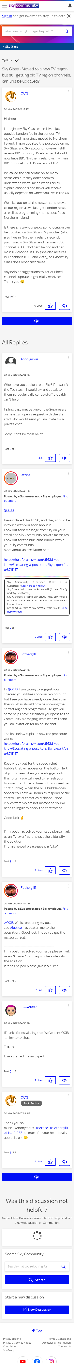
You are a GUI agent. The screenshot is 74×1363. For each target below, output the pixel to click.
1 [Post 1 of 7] (10, 296)
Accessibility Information (56, 1342)
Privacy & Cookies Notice (17, 1342)
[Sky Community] (24, 6)
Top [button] (39, 1330)
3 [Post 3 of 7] (10, 627)
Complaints (9, 1346)
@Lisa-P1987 (13, 1133)
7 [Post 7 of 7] (10, 1152)
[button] (68, 92)
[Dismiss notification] (69, 16)
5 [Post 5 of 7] (10, 981)
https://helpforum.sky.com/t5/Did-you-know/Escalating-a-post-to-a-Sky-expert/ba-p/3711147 (36, 564)
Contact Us (64, 1346)
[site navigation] (4, 6)
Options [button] (7, 60)
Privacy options (12, 1338)
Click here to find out (33, 585)
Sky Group (9, 1350)
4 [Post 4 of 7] (10, 861)
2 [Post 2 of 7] (10, 448)
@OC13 (9, 510)
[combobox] (33, 31)
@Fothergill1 (59, 1128)
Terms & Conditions (59, 1338)
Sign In (69, 6)
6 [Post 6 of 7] (10, 1071)
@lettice (16, 928)
